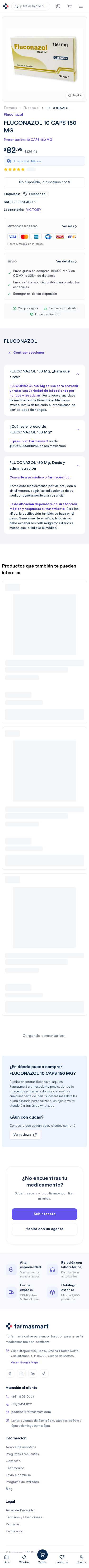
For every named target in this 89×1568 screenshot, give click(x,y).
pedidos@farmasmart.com (28, 1412)
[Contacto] (58, 6)
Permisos (12, 1524)
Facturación (14, 1531)
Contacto (13, 1461)
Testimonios (15, 1468)
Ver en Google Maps (24, 1362)
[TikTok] (44, 1373)
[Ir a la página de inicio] (6, 6)
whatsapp (47, 1105)
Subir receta (45, 1224)
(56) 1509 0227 (20, 1396)
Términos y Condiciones (24, 1517)
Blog (9, 1489)
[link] (57, 108)
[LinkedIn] (32, 1373)
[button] (30, 6)
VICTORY (33, 209)
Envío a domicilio (18, 1475)
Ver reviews (25, 1135)
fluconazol (31, 108)
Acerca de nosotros (21, 1447)
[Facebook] (10, 1373)
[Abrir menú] (81, 6)
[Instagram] (21, 1373)
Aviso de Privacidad (20, 1510)
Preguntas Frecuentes (22, 1454)
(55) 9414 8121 (19, 1404)
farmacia (10, 108)
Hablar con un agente (44, 1239)
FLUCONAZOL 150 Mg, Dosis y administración (44, 465)
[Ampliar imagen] (75, 95)
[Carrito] (69, 6)
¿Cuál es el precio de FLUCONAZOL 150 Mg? (44, 429)
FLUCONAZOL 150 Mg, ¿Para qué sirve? (44, 374)
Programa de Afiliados (22, 1482)
